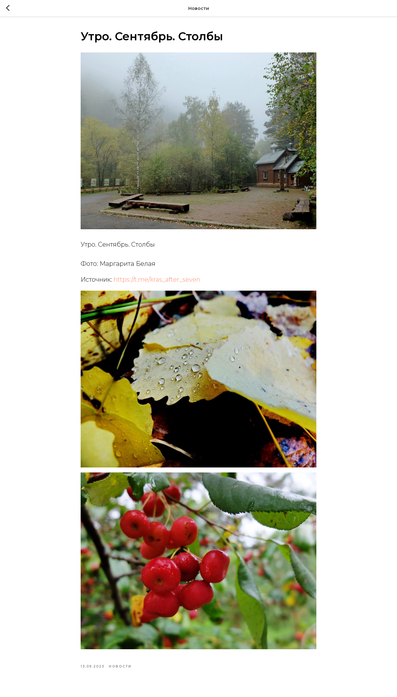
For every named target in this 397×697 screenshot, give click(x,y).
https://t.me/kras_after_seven (157, 279)
